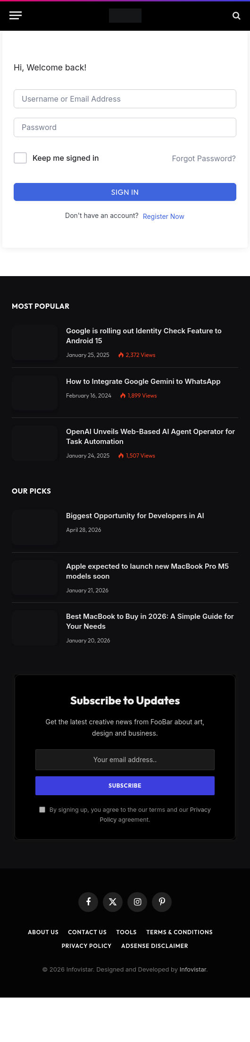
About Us (43, 932)
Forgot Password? (204, 158)
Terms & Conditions (179, 932)
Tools (126, 932)
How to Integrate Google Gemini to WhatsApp (143, 381)
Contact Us (87, 932)
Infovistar (193, 969)
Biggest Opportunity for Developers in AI (135, 515)
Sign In (125, 192)
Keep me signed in (66, 158)
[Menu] (15, 15)
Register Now (163, 216)
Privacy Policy (87, 945)
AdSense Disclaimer (154, 945)
